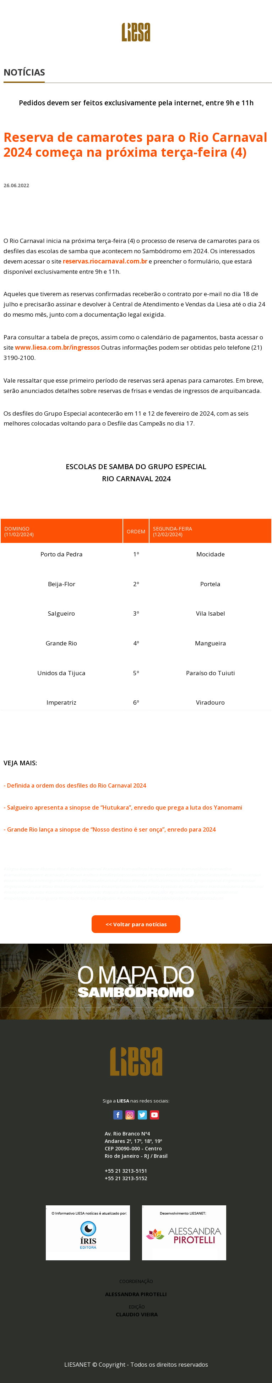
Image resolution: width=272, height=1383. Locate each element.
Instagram (130, 1114)
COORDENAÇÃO (136, 1281)
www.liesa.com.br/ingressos (57, 347)
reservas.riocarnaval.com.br (105, 261)
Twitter (142, 1114)
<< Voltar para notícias (136, 924)
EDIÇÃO (137, 1311)
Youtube (154, 1114)
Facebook (118, 1114)
